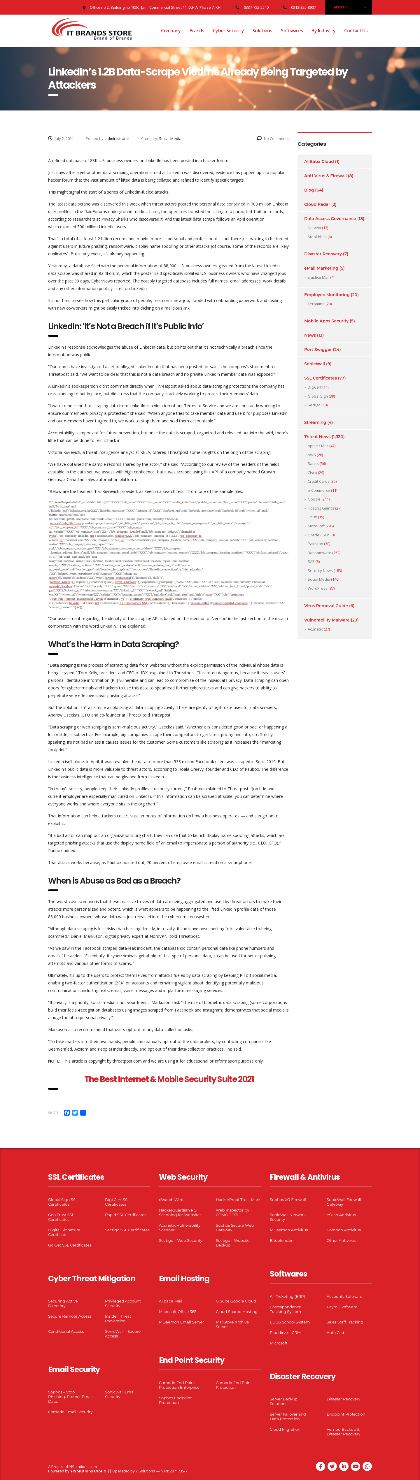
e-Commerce (319, 490)
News (310, 335)
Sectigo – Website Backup (232, 1242)
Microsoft (279, 1343)
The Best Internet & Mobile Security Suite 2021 (169, 1079)
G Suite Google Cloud (236, 1301)
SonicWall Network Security (288, 1217)
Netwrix (314, 227)
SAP (311, 561)
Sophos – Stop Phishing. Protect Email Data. (70, 1397)
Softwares (292, 30)
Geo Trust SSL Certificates (61, 1217)
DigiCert (314, 387)
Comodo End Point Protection (234, 1385)
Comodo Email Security (70, 1411)
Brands (197, 30)
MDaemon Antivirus (289, 1230)
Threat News (317, 436)
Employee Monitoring (327, 294)
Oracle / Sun (319, 535)
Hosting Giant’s (321, 508)
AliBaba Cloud (319, 161)
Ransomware (319, 552)
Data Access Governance (330, 218)
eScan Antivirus (341, 1214)
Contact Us (356, 30)
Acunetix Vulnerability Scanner (179, 1227)
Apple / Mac (318, 445)
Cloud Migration (285, 1429)
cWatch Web (171, 1199)
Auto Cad (335, 1332)
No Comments (273, 138)
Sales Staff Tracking (345, 1322)
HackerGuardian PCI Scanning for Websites (180, 1212)
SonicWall (314, 363)
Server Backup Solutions (283, 1401)
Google (314, 499)
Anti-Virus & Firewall (325, 175)
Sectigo (314, 405)
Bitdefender (281, 1240)
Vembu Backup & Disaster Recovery (343, 1431)
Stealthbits (317, 236)
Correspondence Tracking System (285, 1309)
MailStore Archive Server (232, 1324)
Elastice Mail (318, 277)
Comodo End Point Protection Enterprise (179, 1385)
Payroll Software (342, 1307)
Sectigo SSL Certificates (127, 1230)
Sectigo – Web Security (180, 1240)
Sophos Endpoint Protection (175, 1400)
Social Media (319, 579)
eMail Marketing (321, 268)
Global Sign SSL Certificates (63, 1202)
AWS (312, 454)
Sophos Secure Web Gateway (235, 1227)
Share (53, 1112)
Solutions (262, 30)
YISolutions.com (83, 1466)
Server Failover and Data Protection (288, 1416)
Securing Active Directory (63, 1303)
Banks (313, 463)
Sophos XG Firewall (288, 1199)
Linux (312, 516)
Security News (320, 570)
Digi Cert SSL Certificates (117, 1202)
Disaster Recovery (323, 254)
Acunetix (315, 629)
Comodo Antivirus (344, 1230)
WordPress (318, 588)
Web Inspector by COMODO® (232, 1212)
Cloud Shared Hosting (237, 1311)
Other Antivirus (341, 1240)
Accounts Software (344, 1296)
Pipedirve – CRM (285, 1332)
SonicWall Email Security (120, 1394)
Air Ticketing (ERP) (287, 1296)
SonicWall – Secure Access (123, 1333)
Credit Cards (319, 481)
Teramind (316, 303)
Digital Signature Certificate (64, 1232)
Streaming (315, 422)
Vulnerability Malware (327, 620)
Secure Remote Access (69, 1316)
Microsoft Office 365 (177, 1311)
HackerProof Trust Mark (238, 1199)
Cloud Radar (317, 204)
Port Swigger (318, 349)
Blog (309, 190)
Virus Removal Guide (326, 605)
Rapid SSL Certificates (125, 1214)
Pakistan (315, 543)
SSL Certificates (320, 378)
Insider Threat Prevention (118, 1318)
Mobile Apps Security (326, 321)
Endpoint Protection (346, 1414)
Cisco (312, 472)
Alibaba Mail (170, 1301)
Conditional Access (66, 1331)
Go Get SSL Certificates (69, 1245)
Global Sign (318, 396)
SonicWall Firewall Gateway (344, 1202)
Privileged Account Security (123, 1303)
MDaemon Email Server (181, 1322)
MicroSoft (316, 526)
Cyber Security (228, 30)
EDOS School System (290, 1322)
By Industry (323, 30)
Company (171, 30)
